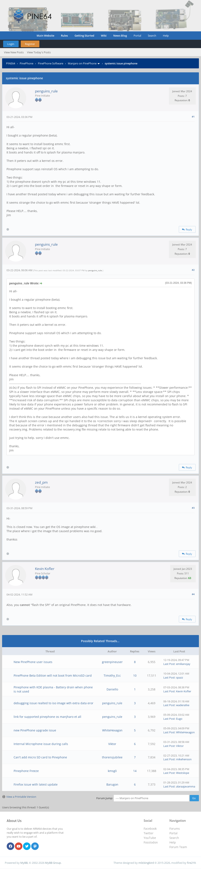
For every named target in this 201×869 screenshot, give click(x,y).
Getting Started (84, 35)
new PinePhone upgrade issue (35, 730)
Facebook (150, 829)
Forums (174, 829)
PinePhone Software (50, 63)
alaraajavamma (185, 786)
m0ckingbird (146, 863)
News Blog (120, 35)
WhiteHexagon (112, 730)
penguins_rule (46, 91)
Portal (137, 35)
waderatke (182, 705)
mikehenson (184, 759)
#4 (193, 594)
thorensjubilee (112, 757)
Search (152, 35)
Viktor (112, 744)
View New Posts (14, 52)
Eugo (179, 719)
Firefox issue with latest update (36, 784)
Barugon (112, 784)
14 (135, 771)
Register (30, 44)
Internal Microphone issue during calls (41, 744)
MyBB (24, 863)
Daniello (112, 689)
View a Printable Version (21, 797)
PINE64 (10, 63)
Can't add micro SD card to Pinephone (40, 757)
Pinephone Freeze (26, 771)
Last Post (169, 664)
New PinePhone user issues (33, 662)
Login (10, 44)
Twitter (148, 833)
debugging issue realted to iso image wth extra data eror (53, 703)
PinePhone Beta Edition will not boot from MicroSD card (53, 675)
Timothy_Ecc (112, 675)
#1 (193, 116)
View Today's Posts (39, 52)
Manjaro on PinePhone (82, 63)
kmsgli (112, 771)
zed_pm (41, 482)
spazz (179, 677)
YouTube (150, 838)
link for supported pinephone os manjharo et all (47, 717)
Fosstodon (151, 842)
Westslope (182, 773)
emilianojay (183, 664)
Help (166, 35)
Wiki (104, 35)
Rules (64, 35)
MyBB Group (53, 863)
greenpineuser (112, 662)
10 (135, 675)
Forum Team (178, 847)
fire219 (191, 863)
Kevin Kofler (44, 568)
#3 (193, 507)
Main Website (45, 35)
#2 (193, 269)
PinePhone (26, 63)
